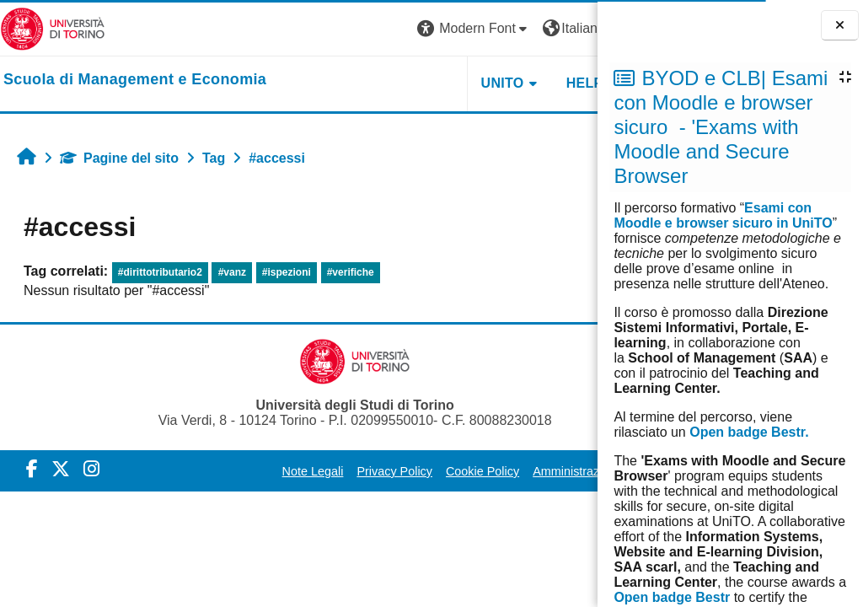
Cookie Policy (444, 471)
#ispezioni (286, 272)
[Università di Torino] (52, 28)
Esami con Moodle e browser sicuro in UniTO (723, 215)
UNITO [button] (389, 83)
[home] (134, 80)
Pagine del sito (119, 158)
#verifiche (350, 272)
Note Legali (275, 471)
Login (567, 28)
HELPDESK (491, 83)
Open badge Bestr (672, 597)
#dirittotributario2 (160, 272)
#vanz (232, 272)
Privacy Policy (357, 471)
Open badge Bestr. (748, 432)
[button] (361, 29)
